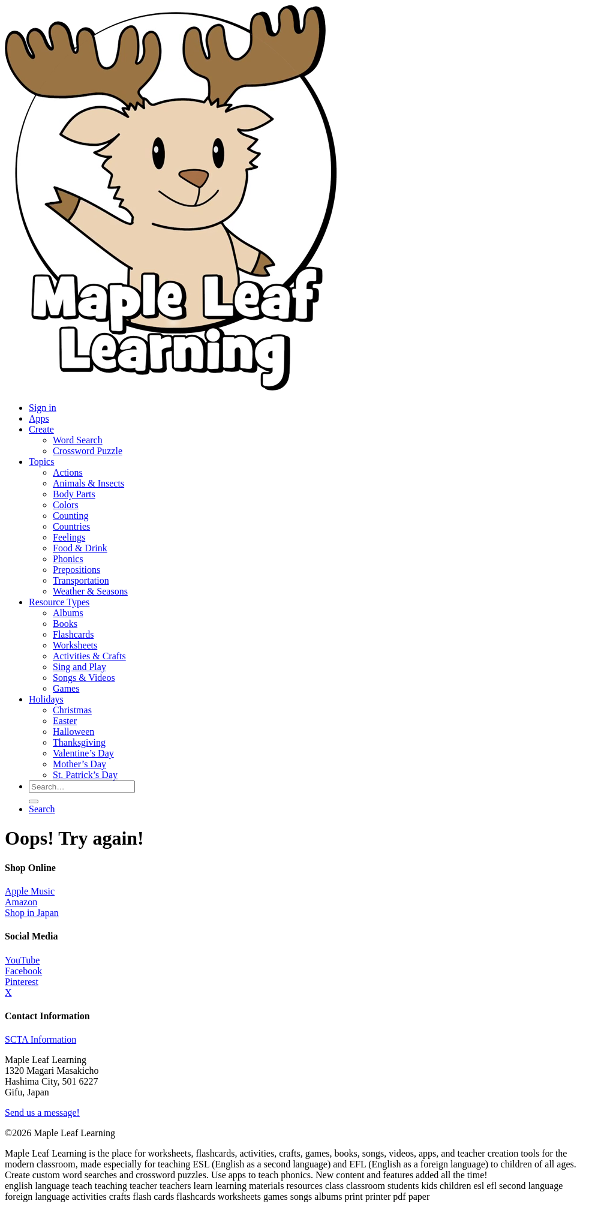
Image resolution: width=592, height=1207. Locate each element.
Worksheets (75, 645)
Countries (71, 526)
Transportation (81, 580)
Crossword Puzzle (87, 451)
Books (65, 623)
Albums (68, 613)
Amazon (21, 902)
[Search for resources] (82, 786)
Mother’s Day (79, 764)
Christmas (72, 710)
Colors (66, 505)
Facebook (23, 971)
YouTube (22, 960)
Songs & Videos (84, 677)
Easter (65, 721)
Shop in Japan (32, 913)
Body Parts (74, 494)
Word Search (78, 440)
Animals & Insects (88, 483)
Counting (71, 516)
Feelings (69, 537)
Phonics (68, 559)
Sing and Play (79, 667)
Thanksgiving (79, 742)
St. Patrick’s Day (85, 775)
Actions (68, 472)
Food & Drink (80, 548)
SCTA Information (40, 1039)
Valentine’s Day (83, 753)
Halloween (73, 731)
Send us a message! (42, 1112)
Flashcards (73, 634)
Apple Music (30, 891)
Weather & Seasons (90, 591)
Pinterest (21, 982)
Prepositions (76, 570)
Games (66, 688)
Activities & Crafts (89, 656)
